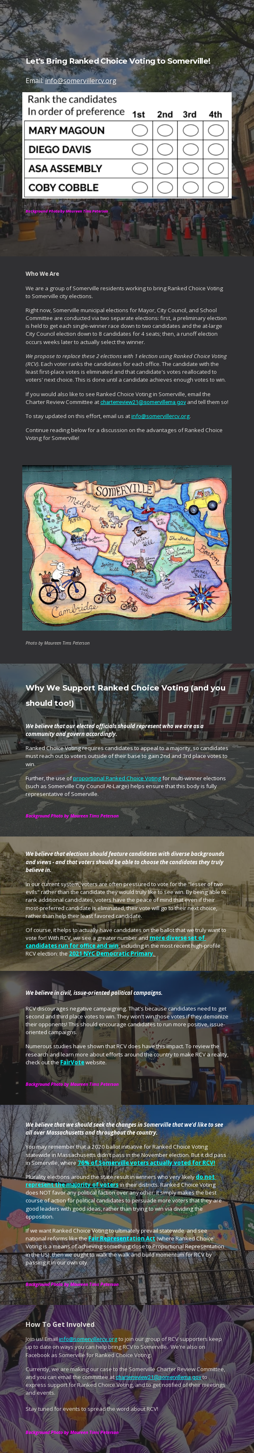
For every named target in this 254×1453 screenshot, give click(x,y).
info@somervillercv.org (80, 80)
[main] (127, 63)
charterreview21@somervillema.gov (143, 402)
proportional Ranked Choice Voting (117, 778)
